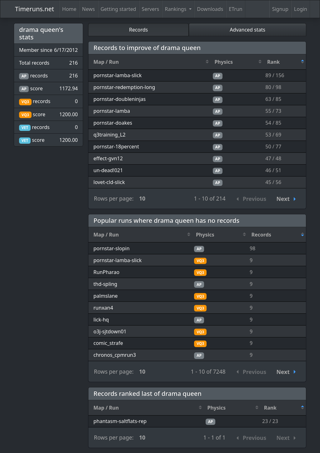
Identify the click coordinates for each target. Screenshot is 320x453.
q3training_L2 (109, 134)
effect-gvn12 (108, 158)
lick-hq (101, 319)
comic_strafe (108, 343)
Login (300, 9)
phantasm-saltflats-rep (120, 421)
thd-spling (105, 284)
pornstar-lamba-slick (117, 75)
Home (69, 9)
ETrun (235, 9)
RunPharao (106, 272)
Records (138, 29)
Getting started (118, 9)
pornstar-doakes (112, 122)
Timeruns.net (34, 9)
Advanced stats (247, 29)
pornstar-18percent (116, 146)
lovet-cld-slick (109, 182)
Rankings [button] (176, 9)
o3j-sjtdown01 (110, 331)
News (88, 9)
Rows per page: (114, 198)
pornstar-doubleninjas (119, 99)
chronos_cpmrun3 (114, 354)
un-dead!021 (108, 170)
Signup (280, 9)
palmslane (105, 295)
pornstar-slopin (111, 248)
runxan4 (103, 307)
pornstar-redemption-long (124, 87)
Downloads (210, 9)
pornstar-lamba (111, 110)
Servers (150, 9)
